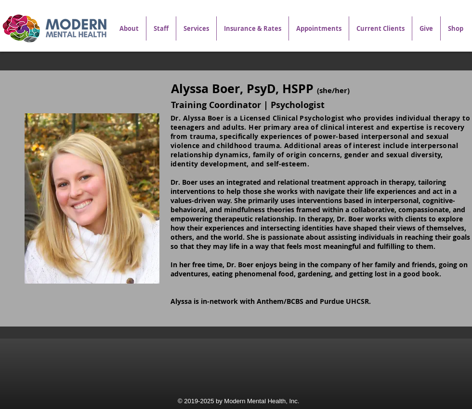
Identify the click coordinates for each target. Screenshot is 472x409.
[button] (196, 28)
